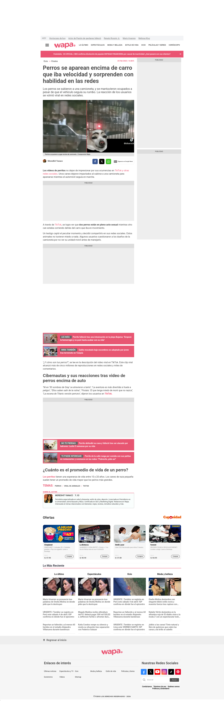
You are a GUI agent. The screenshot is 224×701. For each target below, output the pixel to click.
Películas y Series (128, 671)
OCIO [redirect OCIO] (143, 45)
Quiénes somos (174, 687)
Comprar (69, 556)
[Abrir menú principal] (47, 45)
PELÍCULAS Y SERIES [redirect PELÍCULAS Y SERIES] (157, 45)
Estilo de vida (111, 671)
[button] (180, 54)
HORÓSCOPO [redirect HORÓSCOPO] (174, 45)
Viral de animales (72, 486)
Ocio (46, 61)
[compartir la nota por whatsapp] (108, 161)
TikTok (58, 224)
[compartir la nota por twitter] (101, 161)
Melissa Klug (144, 38)
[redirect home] (64, 46)
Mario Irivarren (129, 38)
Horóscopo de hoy (57, 38)
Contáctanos (147, 687)
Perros (58, 486)
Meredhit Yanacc (55, 161)
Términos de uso (159, 687)
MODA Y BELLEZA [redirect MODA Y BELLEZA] (114, 45)
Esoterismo (48, 677)
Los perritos (49, 476)
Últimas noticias (50, 671)
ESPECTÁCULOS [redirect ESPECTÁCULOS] (98, 45)
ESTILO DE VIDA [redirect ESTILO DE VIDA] (131, 45)
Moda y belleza (96, 671)
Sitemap (78, 677)
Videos (62, 677)
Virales (54, 61)
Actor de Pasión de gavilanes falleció (84, 38)
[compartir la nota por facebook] (95, 161)
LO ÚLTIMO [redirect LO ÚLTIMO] (83, 45)
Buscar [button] (174, 680)
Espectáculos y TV (66, 671)
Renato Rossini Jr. (112, 38)
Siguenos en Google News (123, 161)
